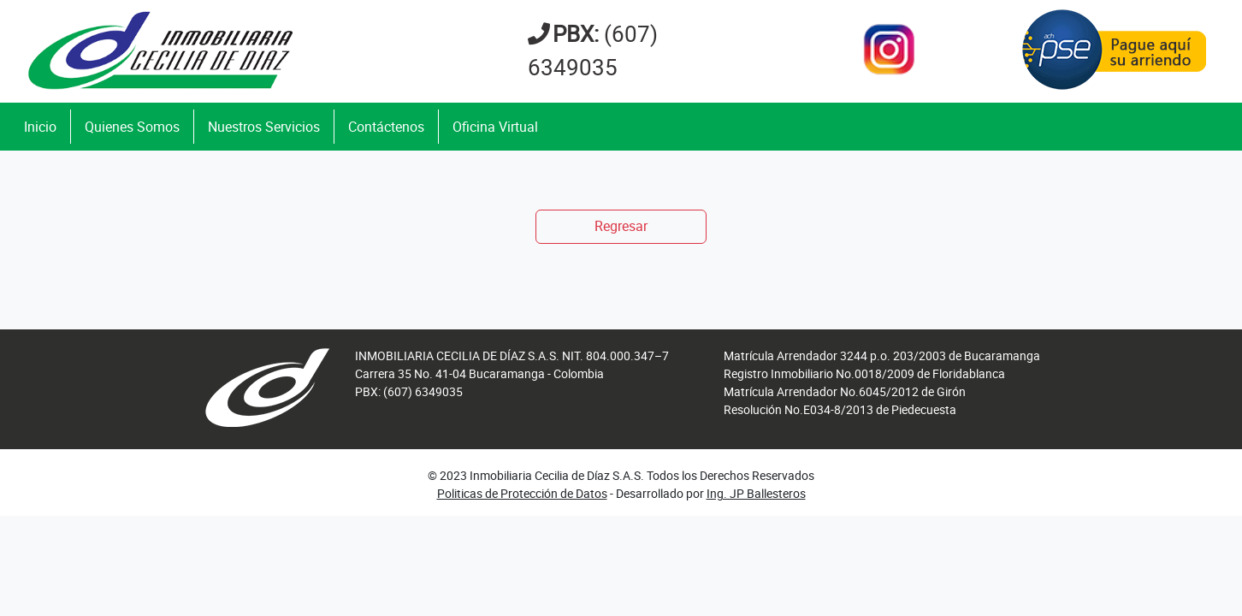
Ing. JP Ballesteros (756, 493)
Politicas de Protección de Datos (522, 493)
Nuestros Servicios (264, 126)
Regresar (621, 225)
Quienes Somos (132, 126)
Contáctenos (386, 126)
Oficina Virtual (495, 126)
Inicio (40, 126)
